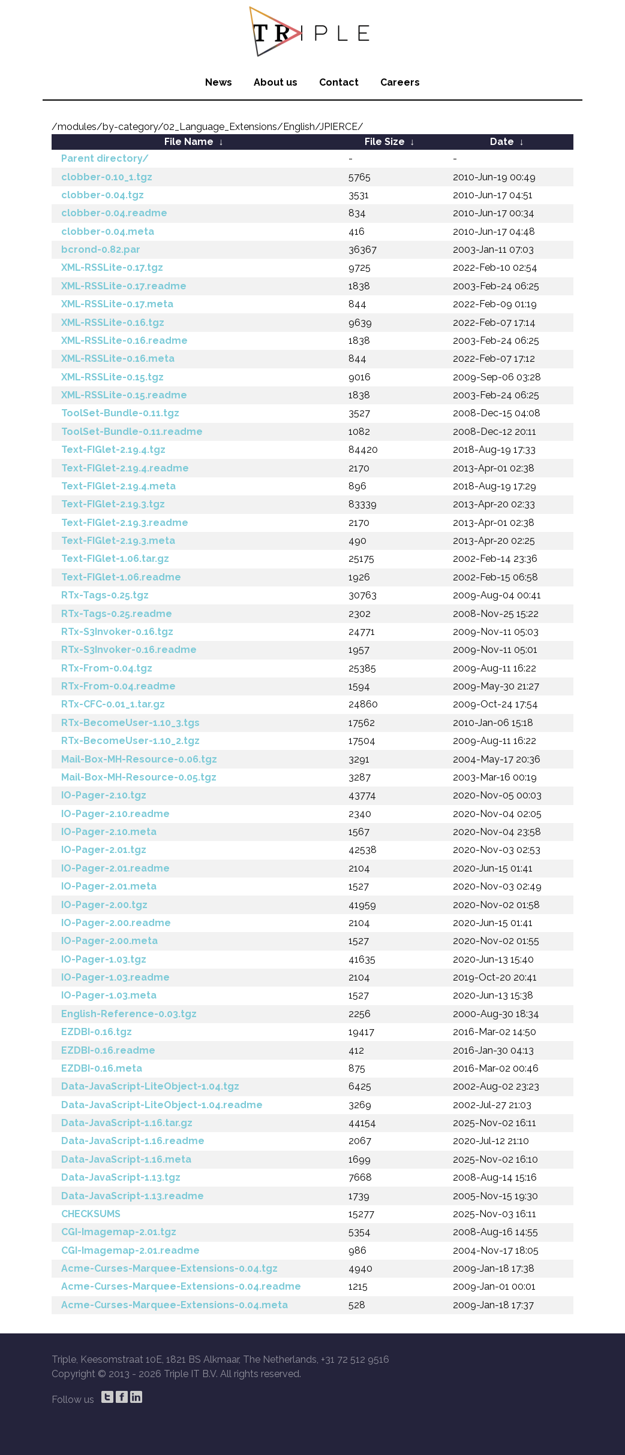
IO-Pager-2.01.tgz (103, 849)
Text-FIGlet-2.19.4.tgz (113, 449)
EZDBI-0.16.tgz (96, 1031)
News (218, 82)
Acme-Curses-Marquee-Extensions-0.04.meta (174, 1305)
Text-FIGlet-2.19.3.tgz (113, 504)
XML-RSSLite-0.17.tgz (112, 267)
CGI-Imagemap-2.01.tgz (118, 1232)
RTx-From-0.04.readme (118, 686)
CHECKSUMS (91, 1214)
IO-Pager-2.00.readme (116, 922)
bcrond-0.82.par (100, 249)
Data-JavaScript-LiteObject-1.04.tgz (150, 1086)
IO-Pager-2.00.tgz (104, 904)
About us (276, 82)
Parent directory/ (105, 158)
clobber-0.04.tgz (102, 195)
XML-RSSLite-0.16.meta (118, 358)
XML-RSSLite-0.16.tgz (112, 322)
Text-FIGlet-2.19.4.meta (118, 486)
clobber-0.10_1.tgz (106, 177)
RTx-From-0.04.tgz (106, 668)
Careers (400, 82)
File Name (189, 141)
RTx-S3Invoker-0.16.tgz (117, 631)
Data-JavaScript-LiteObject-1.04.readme (162, 1105)
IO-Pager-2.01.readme (115, 868)
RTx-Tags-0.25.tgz (105, 595)
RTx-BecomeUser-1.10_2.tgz (130, 740)
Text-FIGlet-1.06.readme (121, 577)
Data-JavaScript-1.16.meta (126, 1159)
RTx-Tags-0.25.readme (116, 613)
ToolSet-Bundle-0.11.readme (132, 431)
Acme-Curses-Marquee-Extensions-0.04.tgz (169, 1268)
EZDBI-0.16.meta (101, 1068)
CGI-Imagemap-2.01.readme (130, 1250)
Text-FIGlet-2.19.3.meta (118, 540)
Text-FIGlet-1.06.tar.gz (115, 558)
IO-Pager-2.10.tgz (103, 795)
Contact (339, 82)
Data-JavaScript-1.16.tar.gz (127, 1123)
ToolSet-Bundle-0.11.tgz (120, 413)
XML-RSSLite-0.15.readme (124, 395)
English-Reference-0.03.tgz (129, 1014)
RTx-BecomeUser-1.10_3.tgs (130, 722)
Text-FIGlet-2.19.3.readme (124, 522)
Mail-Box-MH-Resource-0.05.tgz (139, 777)
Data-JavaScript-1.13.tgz (121, 1177)
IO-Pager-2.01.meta (109, 886)
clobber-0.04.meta (107, 231)
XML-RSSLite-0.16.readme (124, 340)
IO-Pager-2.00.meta (109, 940)
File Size (385, 141)
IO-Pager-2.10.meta (109, 831)
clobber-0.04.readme (114, 213)
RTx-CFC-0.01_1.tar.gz (113, 704)
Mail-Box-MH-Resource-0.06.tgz (139, 759)
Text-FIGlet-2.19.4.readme (125, 468)
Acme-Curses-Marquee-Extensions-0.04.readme (181, 1286)
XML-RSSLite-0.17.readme (124, 286)
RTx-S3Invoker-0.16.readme (129, 649)
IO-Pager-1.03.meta (109, 995)
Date (502, 141)
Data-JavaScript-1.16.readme (133, 1141)
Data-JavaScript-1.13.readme (132, 1196)
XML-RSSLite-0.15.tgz (112, 377)
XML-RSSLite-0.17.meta (117, 304)
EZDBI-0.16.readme (108, 1050)
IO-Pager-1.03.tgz (103, 959)
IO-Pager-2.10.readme (115, 813)
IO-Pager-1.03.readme (115, 977)
